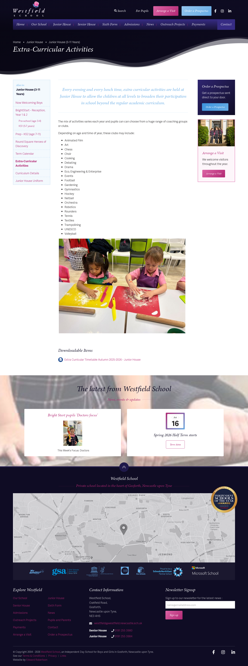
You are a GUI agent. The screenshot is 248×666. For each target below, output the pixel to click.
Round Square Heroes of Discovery (31, 144)
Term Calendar (25, 153)
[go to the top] (124, 467)
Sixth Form (109, 24)
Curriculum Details (27, 173)
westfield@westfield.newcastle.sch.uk (118, 623)
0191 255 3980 (123, 630)
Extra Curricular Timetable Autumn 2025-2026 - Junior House (102, 359)
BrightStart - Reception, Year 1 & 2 (30, 112)
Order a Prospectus (196, 11)
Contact (226, 24)
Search (120, 11)
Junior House (62, 24)
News (150, 24)
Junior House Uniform (29, 181)
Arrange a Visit (165, 11)
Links (63, 655)
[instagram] (222, 11)
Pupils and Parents (59, 620)
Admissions (132, 24)
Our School (38, 24)
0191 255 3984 (123, 636)
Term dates (175, 444)
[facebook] (215, 11)
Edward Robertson (36, 659)
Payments (198, 24)
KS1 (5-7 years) (26, 126)
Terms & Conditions (33, 655)
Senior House (87, 24)
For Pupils (142, 11)
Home (20, 24)
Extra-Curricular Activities (26, 163)
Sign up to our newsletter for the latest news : (193, 598)
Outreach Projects (173, 24)
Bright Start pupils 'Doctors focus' (73, 415)
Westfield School (50, 652)
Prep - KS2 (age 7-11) (28, 134)
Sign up (174, 615)
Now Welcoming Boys (29, 102)
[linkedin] (229, 11)
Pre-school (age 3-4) (30, 121)
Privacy (52, 655)
